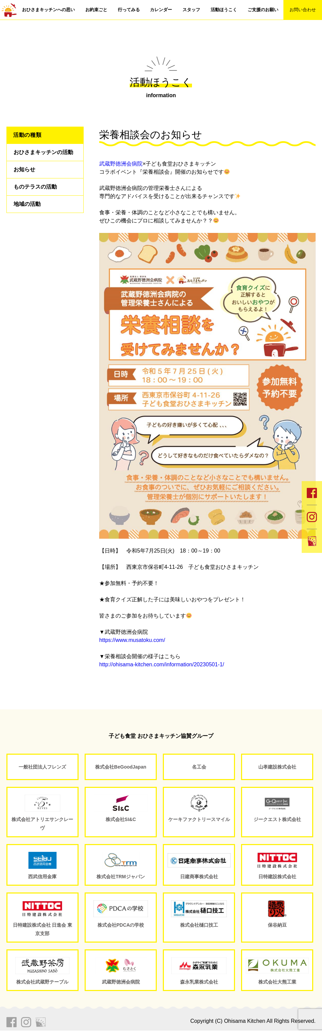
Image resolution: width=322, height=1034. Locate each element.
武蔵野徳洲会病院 (121, 164)
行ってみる (129, 9)
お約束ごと (96, 9)
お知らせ (24, 169)
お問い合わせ (302, 9)
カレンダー (161, 9)
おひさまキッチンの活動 (43, 152)
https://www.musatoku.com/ (132, 640)
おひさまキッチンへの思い (48, 9)
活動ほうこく (224, 9)
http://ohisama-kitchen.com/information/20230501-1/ (161, 664)
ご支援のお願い (263, 9)
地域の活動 (27, 204)
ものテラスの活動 (35, 187)
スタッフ (191, 9)
